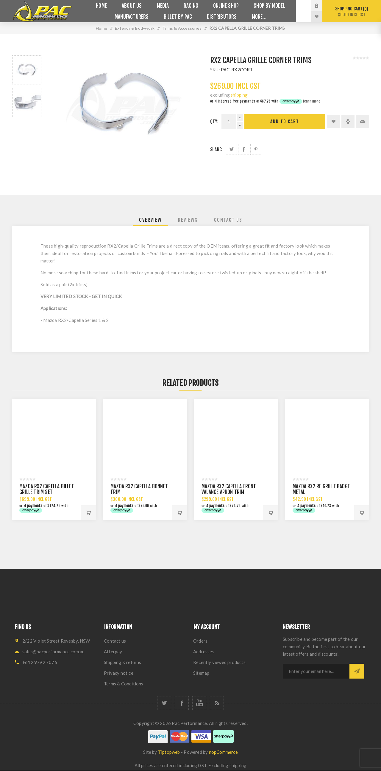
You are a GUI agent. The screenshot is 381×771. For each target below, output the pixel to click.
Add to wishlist (333, 121)
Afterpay (113, 651)
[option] (27, 70)
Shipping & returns (122, 662)
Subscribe (356, 671)
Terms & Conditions (123, 683)
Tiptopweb (169, 752)
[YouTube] (199, 703)
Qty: (214, 121)
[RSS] (217, 703)
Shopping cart (352, 12)
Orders (200, 640)
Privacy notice (118, 673)
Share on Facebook (243, 149)
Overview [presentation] (150, 220)
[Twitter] (164, 703)
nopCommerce (223, 752)
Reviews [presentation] (188, 220)
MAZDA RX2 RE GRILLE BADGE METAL (321, 489)
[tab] (150, 220)
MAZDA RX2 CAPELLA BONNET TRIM (139, 489)
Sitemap (201, 673)
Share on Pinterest (255, 149)
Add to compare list (348, 121)
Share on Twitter (231, 149)
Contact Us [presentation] (228, 220)
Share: (216, 149)
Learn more (311, 101)
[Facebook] (182, 703)
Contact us (115, 640)
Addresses (203, 651)
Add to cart (284, 121)
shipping (239, 94)
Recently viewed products (219, 662)
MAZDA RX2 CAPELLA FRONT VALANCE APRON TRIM (229, 489)
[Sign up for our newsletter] (316, 671)
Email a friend (362, 121)
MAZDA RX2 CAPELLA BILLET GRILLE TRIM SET (46, 489)
